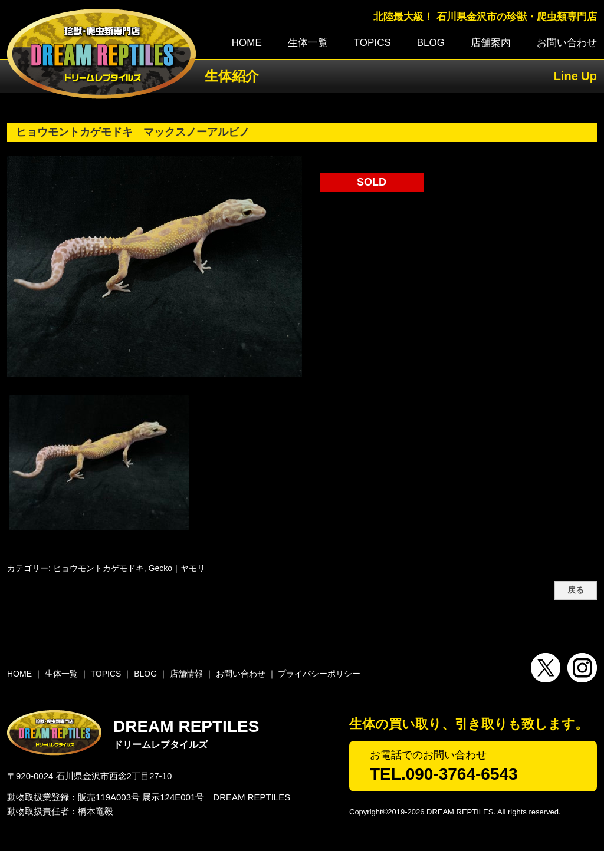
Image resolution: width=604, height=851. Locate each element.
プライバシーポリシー (319, 673)
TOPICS (372, 42)
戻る (575, 590)
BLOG (431, 42)
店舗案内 (491, 42)
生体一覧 (308, 42)
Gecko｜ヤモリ (177, 568)
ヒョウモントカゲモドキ (98, 568)
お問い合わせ (567, 42)
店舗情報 (186, 673)
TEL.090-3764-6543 (444, 774)
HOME (247, 42)
